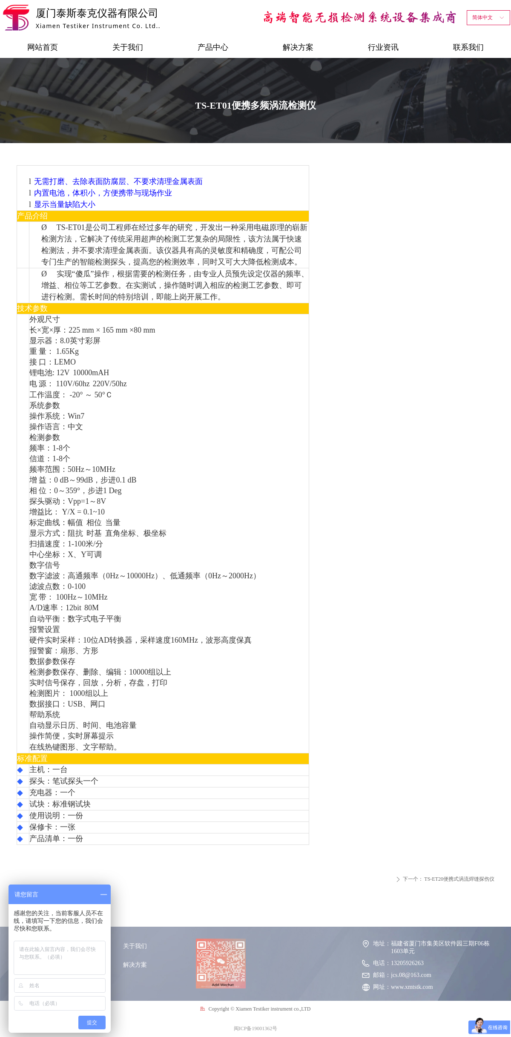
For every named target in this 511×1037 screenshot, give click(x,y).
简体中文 (482, 17)
